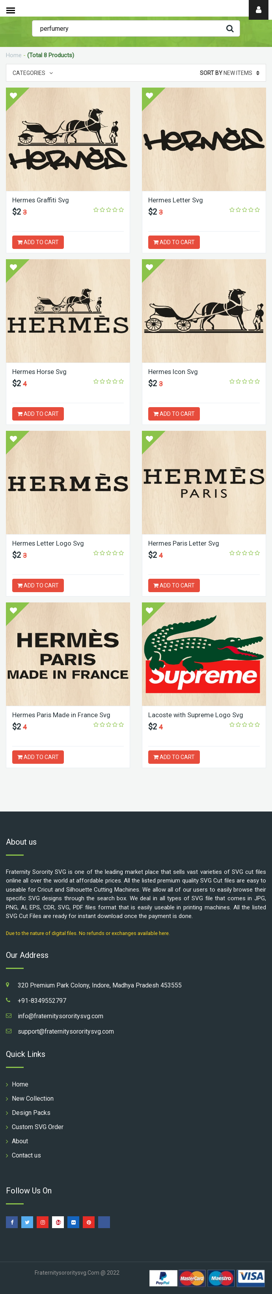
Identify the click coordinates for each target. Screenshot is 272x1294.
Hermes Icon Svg (173, 372)
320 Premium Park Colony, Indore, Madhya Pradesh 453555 (100, 985)
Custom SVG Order (37, 1127)
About (20, 1141)
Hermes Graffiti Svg (41, 200)
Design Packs (31, 1112)
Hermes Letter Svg (175, 200)
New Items (229, 73)
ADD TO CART (38, 242)
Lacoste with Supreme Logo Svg (196, 715)
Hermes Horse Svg (39, 372)
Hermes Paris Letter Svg (184, 543)
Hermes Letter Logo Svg (48, 543)
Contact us (26, 1155)
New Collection (33, 1098)
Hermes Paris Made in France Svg (61, 715)
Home (14, 55)
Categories (33, 73)
